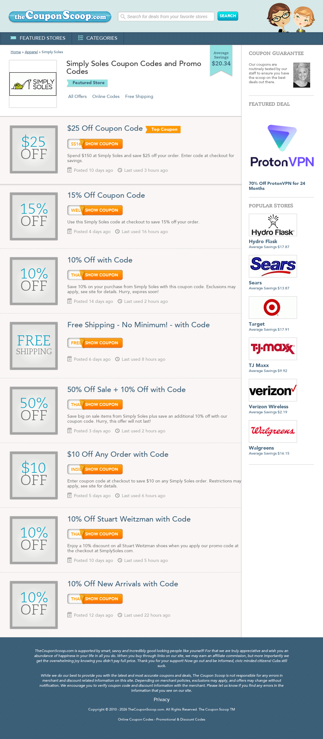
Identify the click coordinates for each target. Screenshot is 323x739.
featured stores (37, 38)
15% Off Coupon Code (106, 196)
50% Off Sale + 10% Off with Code (126, 390)
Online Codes (106, 96)
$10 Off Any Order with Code (117, 455)
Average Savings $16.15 (273, 448)
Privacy (162, 699)
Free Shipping (139, 96)
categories (97, 38)
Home (16, 52)
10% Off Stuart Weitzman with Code (129, 519)
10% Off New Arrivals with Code (122, 584)
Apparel (31, 52)
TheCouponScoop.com (146, 709)
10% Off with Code (99, 260)
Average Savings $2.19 (273, 407)
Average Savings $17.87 (273, 242)
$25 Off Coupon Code (105, 129)
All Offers (77, 96)
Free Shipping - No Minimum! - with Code (138, 325)
